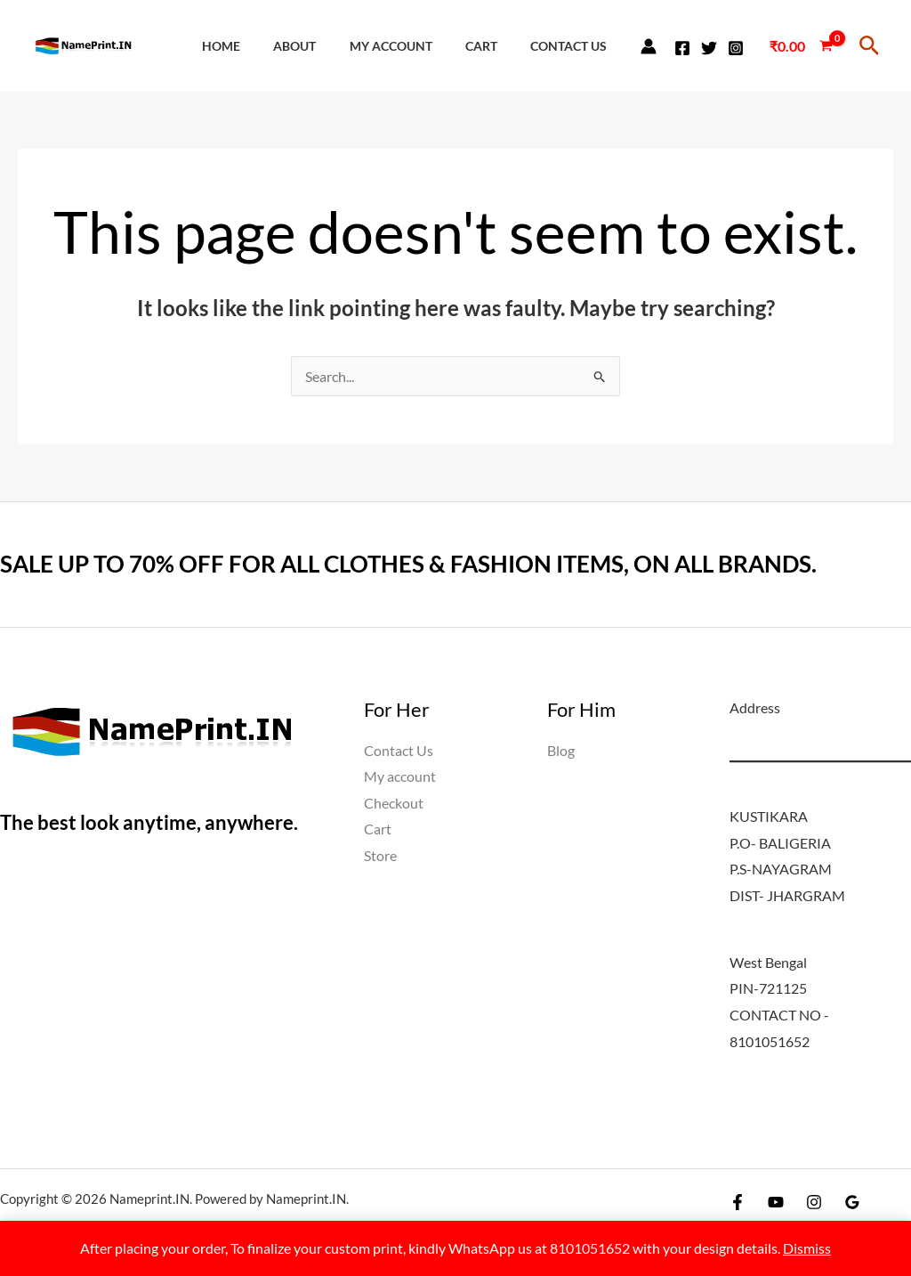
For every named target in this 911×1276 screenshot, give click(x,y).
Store (380, 856)
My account (409, 45)
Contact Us (572, 45)
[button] (870, 46)
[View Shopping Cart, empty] (801, 46)
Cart (492, 45)
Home (255, 45)
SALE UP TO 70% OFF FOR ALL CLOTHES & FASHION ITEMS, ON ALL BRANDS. (408, 563)
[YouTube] (776, 1202)
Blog (561, 750)
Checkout (393, 802)
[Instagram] (736, 48)
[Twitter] (709, 48)
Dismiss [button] (807, 1247)
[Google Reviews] (852, 1202)
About (321, 45)
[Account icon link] (649, 46)
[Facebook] (682, 48)
